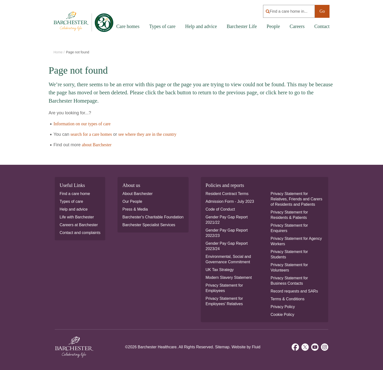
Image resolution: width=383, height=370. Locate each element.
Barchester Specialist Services (148, 225)
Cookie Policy (282, 314)
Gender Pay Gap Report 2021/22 (227, 219)
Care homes (127, 26)
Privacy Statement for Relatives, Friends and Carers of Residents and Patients (296, 199)
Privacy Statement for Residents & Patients (289, 215)
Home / (59, 52)
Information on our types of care (81, 123)
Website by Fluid (246, 347)
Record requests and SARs (294, 291)
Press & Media (135, 209)
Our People (132, 201)
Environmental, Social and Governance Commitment (228, 259)
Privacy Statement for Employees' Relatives (224, 301)
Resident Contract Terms (227, 194)
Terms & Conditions (288, 299)
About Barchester (137, 194)
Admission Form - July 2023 (230, 201)
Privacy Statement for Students (289, 254)
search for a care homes (91, 134)
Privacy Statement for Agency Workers (296, 241)
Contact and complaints (80, 233)
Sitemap (222, 347)
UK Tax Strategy (220, 270)
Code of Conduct (220, 209)
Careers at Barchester (79, 225)
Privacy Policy (283, 307)
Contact (322, 26)
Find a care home (75, 194)
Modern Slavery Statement (229, 277)
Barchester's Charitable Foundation (152, 217)
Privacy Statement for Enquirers (289, 228)
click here (276, 92)
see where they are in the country (147, 134)
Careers (297, 26)
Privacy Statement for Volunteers (289, 267)
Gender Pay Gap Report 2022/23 (227, 233)
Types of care (71, 201)
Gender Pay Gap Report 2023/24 (227, 246)
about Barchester (96, 144)
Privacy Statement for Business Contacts (289, 280)
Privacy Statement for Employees (224, 288)
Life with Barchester (77, 217)
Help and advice (201, 26)
